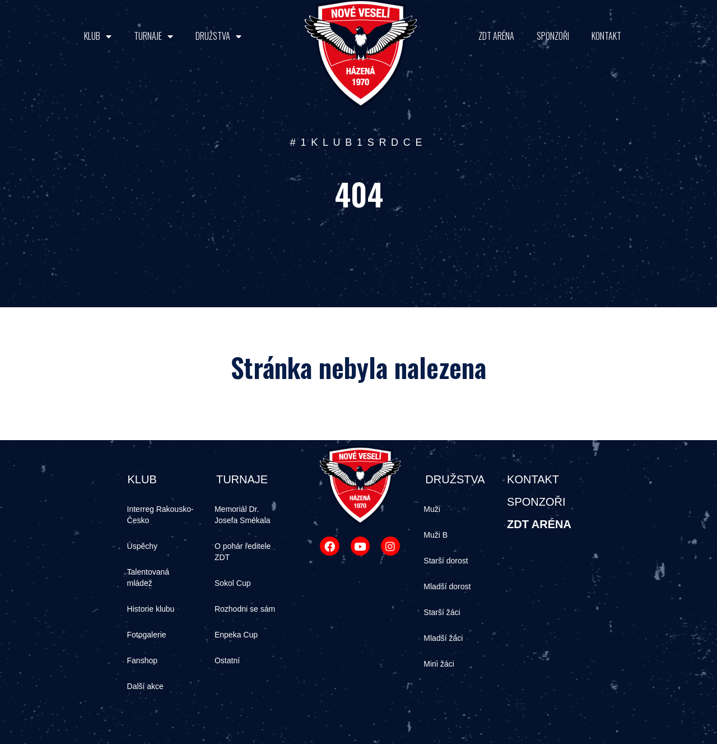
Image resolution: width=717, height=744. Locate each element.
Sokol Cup (233, 583)
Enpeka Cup (236, 634)
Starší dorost (445, 560)
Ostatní (227, 660)
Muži (431, 509)
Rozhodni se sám (245, 608)
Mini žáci (438, 663)
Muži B (435, 534)
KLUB (97, 36)
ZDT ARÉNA (496, 36)
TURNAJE (153, 36)
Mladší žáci (443, 638)
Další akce (145, 686)
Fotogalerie (146, 634)
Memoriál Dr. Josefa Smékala (243, 515)
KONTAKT (606, 36)
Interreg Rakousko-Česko (160, 515)
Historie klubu (151, 608)
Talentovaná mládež (148, 577)
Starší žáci (441, 612)
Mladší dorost (447, 586)
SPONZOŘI (553, 36)
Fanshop (142, 660)
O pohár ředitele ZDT (243, 552)
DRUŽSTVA (218, 36)
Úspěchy (142, 546)
